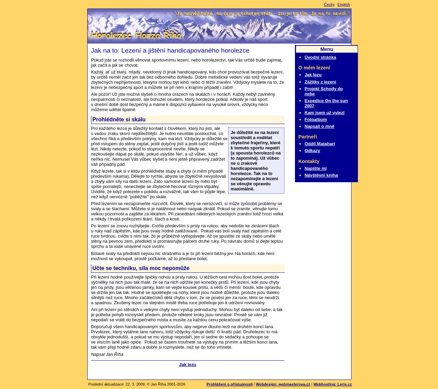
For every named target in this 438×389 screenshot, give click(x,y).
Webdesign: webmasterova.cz (283, 384)
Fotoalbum (316, 119)
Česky (329, 4)
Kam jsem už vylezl (325, 112)
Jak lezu (187, 364)
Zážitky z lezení (320, 81)
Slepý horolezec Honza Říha (135, 35)
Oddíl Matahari (320, 143)
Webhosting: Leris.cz (332, 384)
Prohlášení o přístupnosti (230, 384)
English (343, 4)
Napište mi (316, 168)
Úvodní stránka (320, 57)
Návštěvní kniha (321, 175)
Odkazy (312, 150)
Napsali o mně (319, 126)
